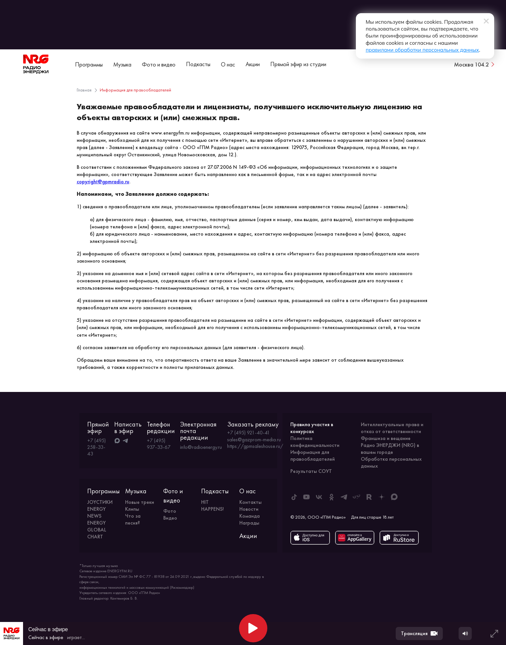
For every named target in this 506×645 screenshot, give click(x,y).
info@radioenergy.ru (201, 447)
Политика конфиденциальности (314, 442)
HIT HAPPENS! (212, 505)
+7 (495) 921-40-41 (248, 432)
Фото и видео (158, 64)
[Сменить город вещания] (474, 64)
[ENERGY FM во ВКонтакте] (319, 497)
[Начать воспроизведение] (253, 628)
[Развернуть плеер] (494, 633)
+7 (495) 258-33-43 (96, 447)
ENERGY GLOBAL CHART (96, 529)
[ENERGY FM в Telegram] (344, 497)
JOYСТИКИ (100, 502)
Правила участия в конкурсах (311, 428)
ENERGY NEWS (96, 512)
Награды (249, 522)
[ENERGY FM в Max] (394, 497)
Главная (84, 90)
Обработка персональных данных (391, 462)
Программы (89, 64)
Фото (169, 510)
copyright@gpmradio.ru (103, 181)
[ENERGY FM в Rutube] (369, 497)
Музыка (122, 64)
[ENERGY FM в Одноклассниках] (331, 497)
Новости (248, 508)
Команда (249, 515)
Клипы (132, 508)
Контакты (250, 502)
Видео (170, 517)
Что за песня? (133, 519)
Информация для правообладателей (312, 455)
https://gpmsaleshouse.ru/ (255, 446)
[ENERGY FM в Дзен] (381, 497)
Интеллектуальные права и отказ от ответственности (392, 428)
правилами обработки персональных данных (384, 43)
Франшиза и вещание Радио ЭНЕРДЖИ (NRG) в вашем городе (390, 445)
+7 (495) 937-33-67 (159, 444)
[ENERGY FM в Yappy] (356, 497)
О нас (228, 64)
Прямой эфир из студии (298, 64)
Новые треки (139, 502)
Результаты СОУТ (311, 471)
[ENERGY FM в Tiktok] (294, 497)
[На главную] (36, 64)
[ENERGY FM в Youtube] (306, 497)
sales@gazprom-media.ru (254, 439)
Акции (253, 64)
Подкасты (198, 64)
